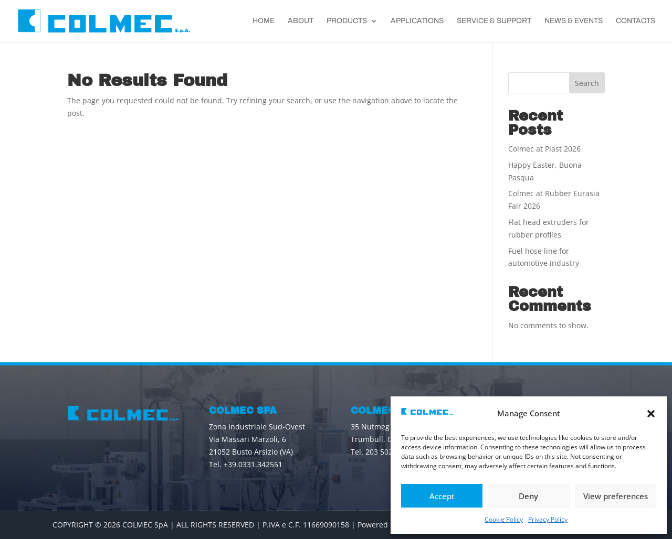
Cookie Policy (504, 519)
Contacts (635, 21)
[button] (651, 413)
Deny (528, 496)
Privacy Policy (548, 519)
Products (347, 21)
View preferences (615, 496)
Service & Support (494, 21)
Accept (442, 496)
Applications (417, 21)
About (300, 21)
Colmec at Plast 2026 (544, 149)
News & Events (573, 21)
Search (587, 83)
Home (264, 21)
